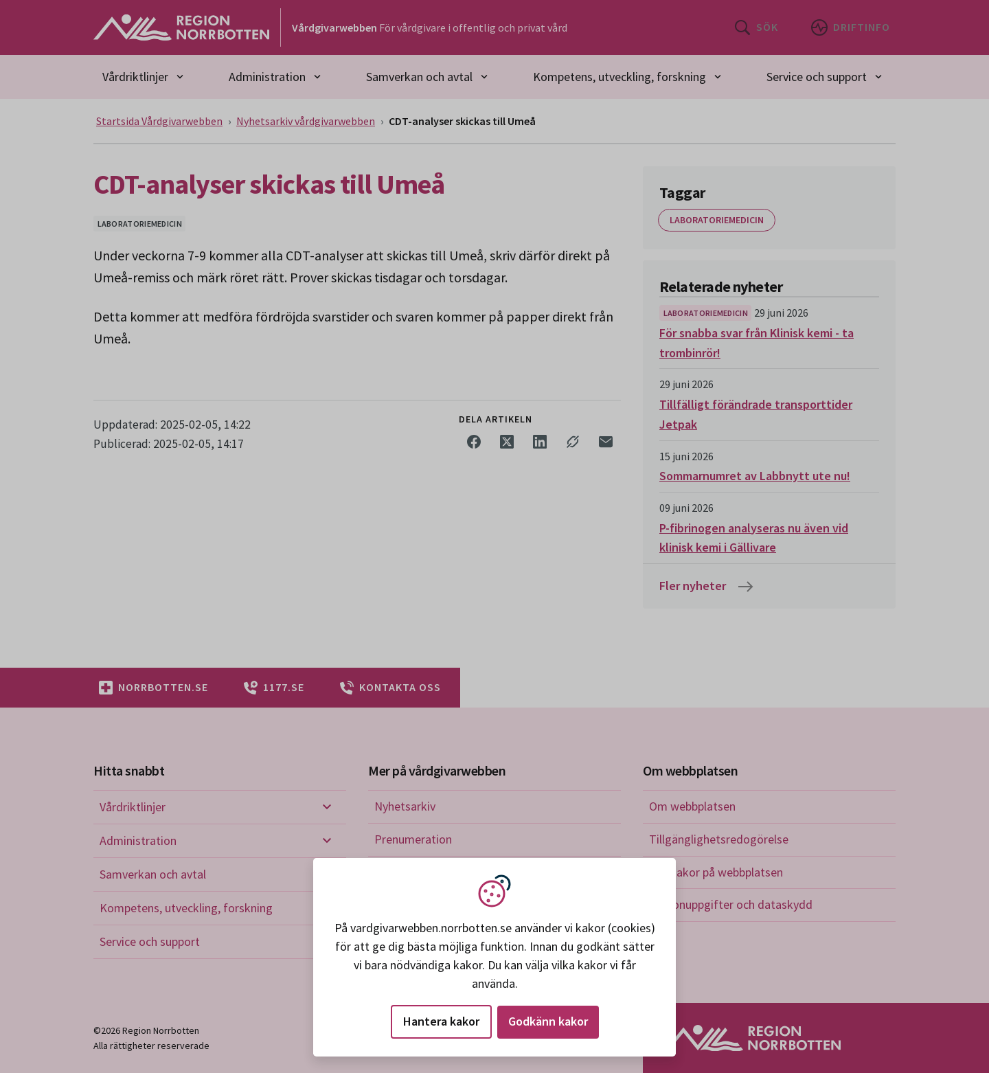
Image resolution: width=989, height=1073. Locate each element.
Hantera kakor (441, 1021)
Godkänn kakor (548, 1021)
